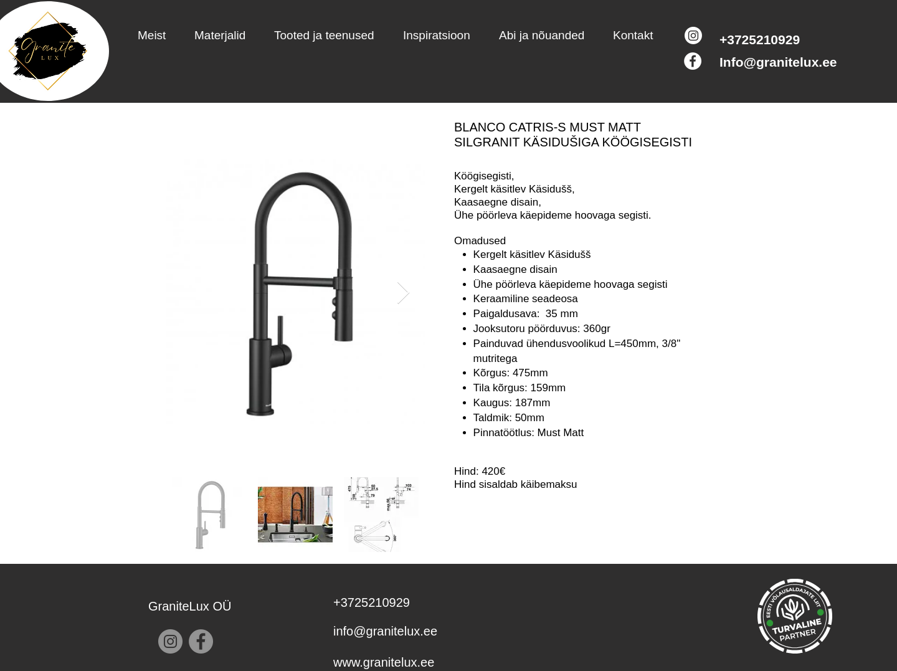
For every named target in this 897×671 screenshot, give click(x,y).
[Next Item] (403, 293)
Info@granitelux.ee (778, 62)
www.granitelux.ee (383, 662)
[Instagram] (693, 35)
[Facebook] (692, 61)
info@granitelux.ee (385, 631)
